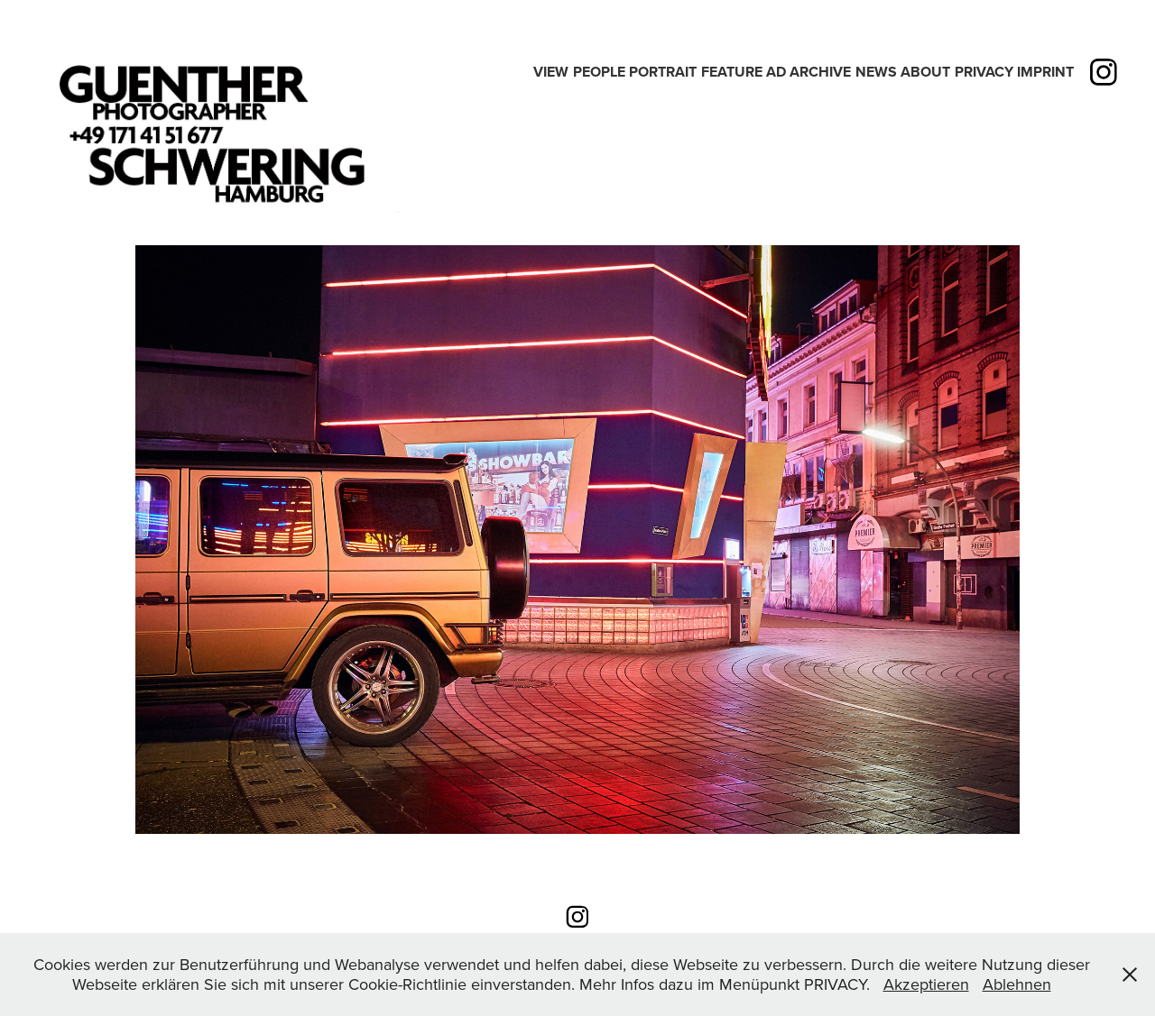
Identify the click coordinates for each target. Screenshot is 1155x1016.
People (599, 71)
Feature (731, 71)
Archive (820, 71)
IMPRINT (1045, 71)
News (876, 71)
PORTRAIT (663, 71)
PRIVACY (984, 71)
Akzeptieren (926, 984)
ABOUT (925, 71)
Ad (776, 71)
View (550, 71)
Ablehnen (1017, 984)
